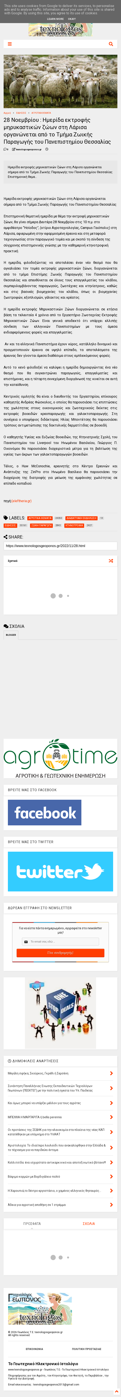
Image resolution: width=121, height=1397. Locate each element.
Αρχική (7, 113)
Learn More (55, 19)
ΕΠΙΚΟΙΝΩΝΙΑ (34, 1349)
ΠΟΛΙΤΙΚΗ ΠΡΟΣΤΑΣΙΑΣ (86, 1349)
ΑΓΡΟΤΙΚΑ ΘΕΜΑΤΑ (41, 113)
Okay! (72, 19)
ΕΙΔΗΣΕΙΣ (21, 113)
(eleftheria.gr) (22, 501)
